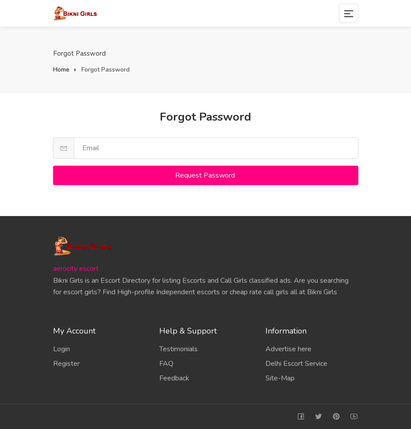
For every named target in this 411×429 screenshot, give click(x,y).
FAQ (166, 363)
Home (61, 69)
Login (61, 349)
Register (66, 363)
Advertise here (288, 349)
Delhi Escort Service (296, 363)
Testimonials (178, 349)
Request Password (206, 175)
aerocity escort (76, 268)
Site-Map (280, 378)
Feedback (174, 378)
